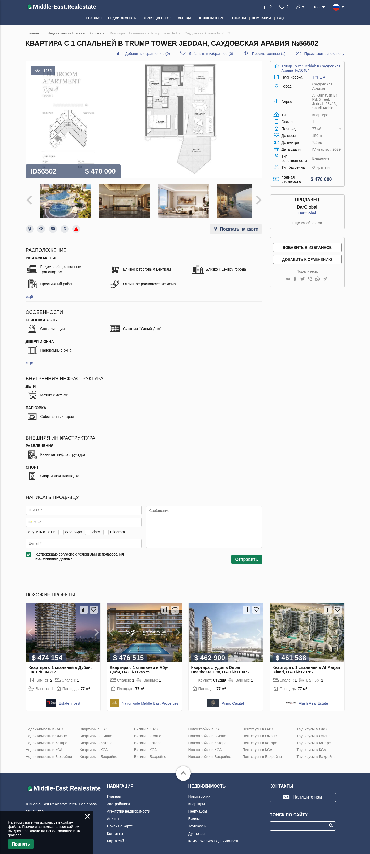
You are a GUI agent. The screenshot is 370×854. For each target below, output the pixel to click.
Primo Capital (233, 700)
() (147, 53)
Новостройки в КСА (205, 746)
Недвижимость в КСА (44, 746)
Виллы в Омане (147, 732)
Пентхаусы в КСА (258, 746)
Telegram (117, 528)
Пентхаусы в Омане (260, 732)
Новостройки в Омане (207, 732)
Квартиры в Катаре (96, 739)
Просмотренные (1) (268, 53)
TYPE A (318, 77)
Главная (114, 793)
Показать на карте (239, 225)
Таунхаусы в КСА (311, 746)
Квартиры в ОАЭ (94, 725)
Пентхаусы (197, 808)
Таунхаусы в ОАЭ (312, 725)
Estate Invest (69, 700)
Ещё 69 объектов (307, 223)
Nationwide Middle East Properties (150, 700)
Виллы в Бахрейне (150, 753)
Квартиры (196, 800)
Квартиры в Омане (96, 732)
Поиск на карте (120, 823)
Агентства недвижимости (128, 808)
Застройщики (118, 800)
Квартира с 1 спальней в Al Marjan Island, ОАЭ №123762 (306, 666)
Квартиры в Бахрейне (98, 753)
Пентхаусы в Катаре (260, 739)
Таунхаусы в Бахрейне (316, 753)
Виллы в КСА (145, 746)
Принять (21, 844)
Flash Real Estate (313, 700)
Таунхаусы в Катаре (314, 739)
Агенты (113, 815)
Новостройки (199, 793)
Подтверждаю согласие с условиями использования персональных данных (79, 553)
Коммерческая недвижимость (213, 837)
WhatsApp (73, 528)
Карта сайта (117, 837)
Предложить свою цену (324, 53)
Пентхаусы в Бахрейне (262, 753)
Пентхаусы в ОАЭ (258, 725)
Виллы (194, 815)
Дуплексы (196, 830)
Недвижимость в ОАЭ (44, 725)
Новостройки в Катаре (207, 739)
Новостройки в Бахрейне (209, 753)
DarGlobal (307, 213)
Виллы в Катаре (148, 739)
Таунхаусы (197, 823)
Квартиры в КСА (94, 746)
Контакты (115, 830)
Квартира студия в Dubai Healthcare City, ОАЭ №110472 (220, 666)
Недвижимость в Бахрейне (49, 753)
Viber (95, 528)
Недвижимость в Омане (46, 732)
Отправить (246, 556)
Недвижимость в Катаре (46, 739)
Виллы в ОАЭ (146, 725)
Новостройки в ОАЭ (205, 725)
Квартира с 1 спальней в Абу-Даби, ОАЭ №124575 (139, 666)
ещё (29, 293)
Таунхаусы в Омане (314, 732)
